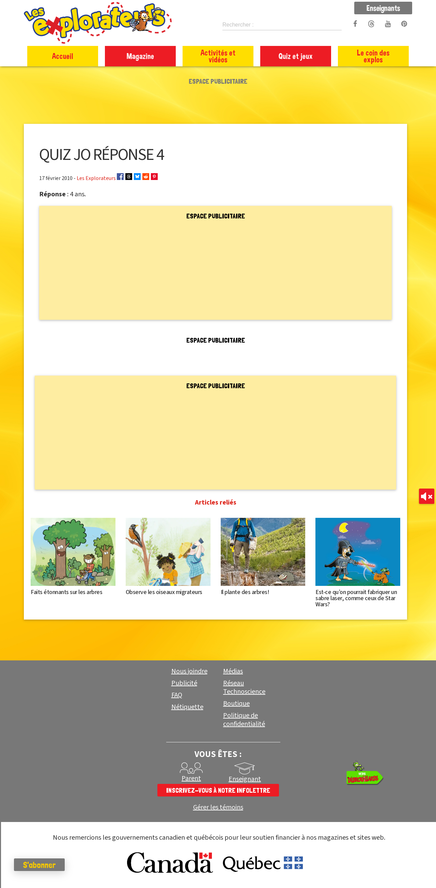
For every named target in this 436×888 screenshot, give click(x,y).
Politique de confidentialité (244, 720)
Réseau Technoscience (244, 687)
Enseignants (383, 8)
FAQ (176, 695)
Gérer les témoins (218, 807)
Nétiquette (187, 707)
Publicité (184, 683)
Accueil (62, 56)
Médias (233, 671)
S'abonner (42, 865)
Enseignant (245, 779)
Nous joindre (189, 671)
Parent (191, 778)
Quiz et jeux (296, 56)
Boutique (236, 703)
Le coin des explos (373, 56)
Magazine (140, 56)
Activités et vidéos (218, 56)
